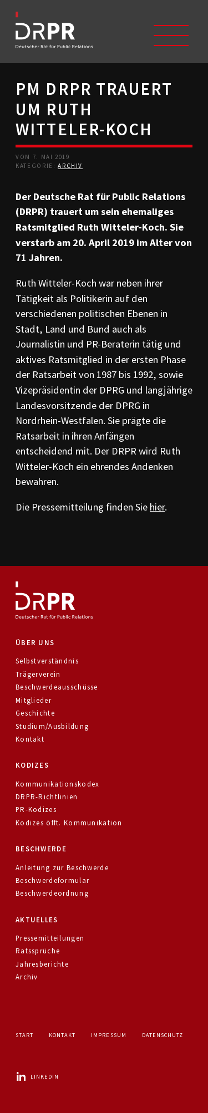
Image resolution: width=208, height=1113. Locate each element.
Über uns (35, 642)
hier (157, 507)
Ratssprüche (38, 951)
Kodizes (32, 765)
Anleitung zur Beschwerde (62, 867)
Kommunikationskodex (57, 784)
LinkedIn (37, 1076)
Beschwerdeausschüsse (57, 687)
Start (24, 1035)
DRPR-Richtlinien (47, 796)
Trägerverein (38, 674)
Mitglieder (34, 700)
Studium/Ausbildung (52, 726)
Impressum (108, 1035)
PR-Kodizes (36, 809)
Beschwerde (41, 849)
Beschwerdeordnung (52, 893)
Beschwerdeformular (52, 880)
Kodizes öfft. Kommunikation (69, 823)
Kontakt (30, 739)
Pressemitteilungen (50, 938)
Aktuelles (37, 920)
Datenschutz (162, 1035)
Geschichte (35, 713)
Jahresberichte (42, 964)
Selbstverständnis (47, 661)
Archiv (70, 166)
